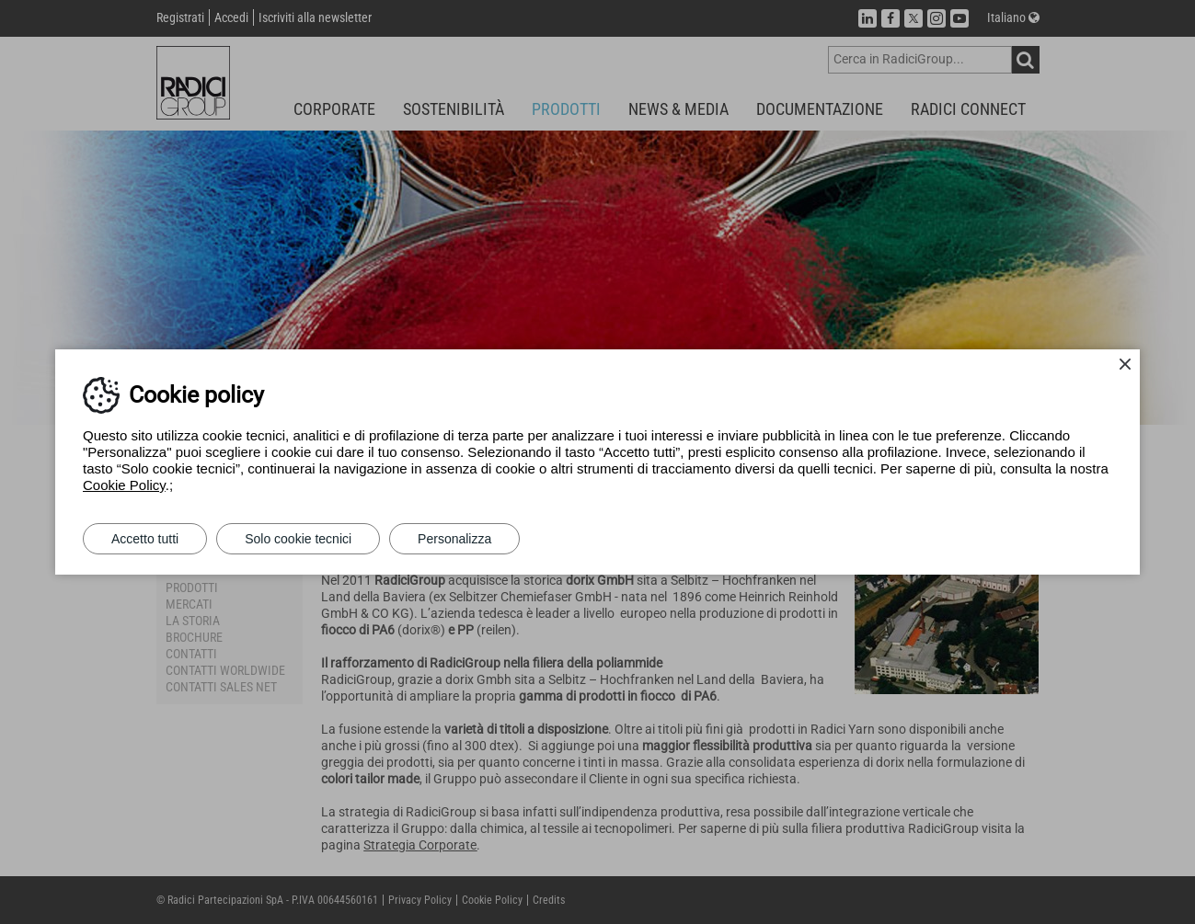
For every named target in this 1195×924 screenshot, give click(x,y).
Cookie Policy (124, 485)
